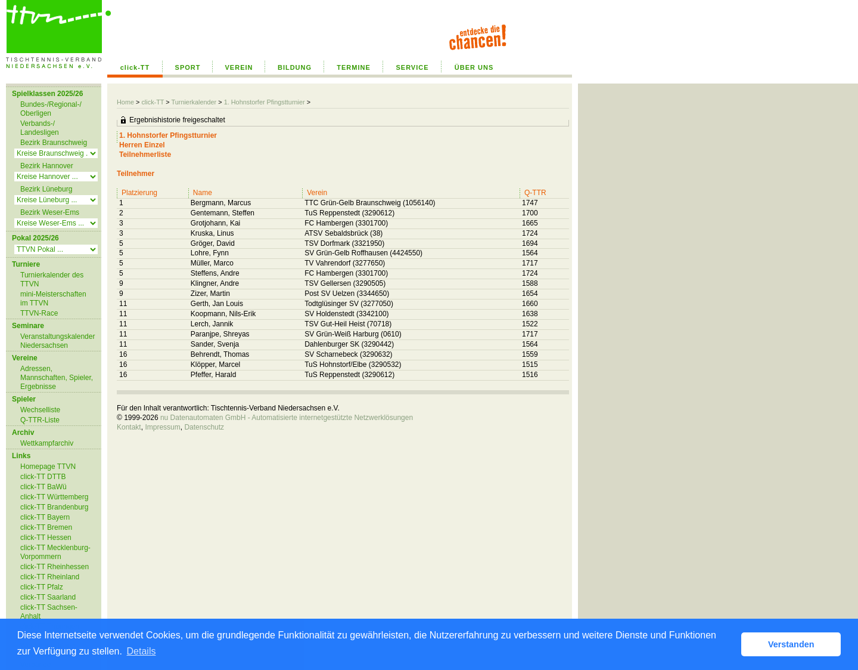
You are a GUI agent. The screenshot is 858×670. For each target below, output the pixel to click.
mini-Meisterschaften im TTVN (53, 298)
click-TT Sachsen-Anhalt (48, 611)
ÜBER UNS (474, 67)
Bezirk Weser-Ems (49, 212)
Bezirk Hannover (46, 166)
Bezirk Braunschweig (53, 142)
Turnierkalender (193, 102)
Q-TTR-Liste (40, 420)
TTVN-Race (39, 313)
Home (125, 102)
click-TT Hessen (46, 537)
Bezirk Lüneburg (46, 189)
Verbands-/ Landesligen (39, 128)
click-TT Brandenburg (54, 507)
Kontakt (129, 427)
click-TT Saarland (48, 597)
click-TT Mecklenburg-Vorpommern (55, 552)
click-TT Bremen (46, 527)
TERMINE (354, 67)
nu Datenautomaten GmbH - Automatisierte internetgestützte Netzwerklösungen (286, 417)
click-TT (135, 67)
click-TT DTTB (43, 477)
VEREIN (239, 67)
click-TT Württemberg (54, 497)
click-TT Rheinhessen (54, 567)
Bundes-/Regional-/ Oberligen (51, 109)
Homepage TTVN (48, 466)
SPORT (188, 67)
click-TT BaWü (43, 487)
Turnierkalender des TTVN (51, 279)
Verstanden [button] (791, 644)
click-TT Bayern (45, 517)
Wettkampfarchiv (46, 443)
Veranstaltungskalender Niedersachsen (57, 341)
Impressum (162, 427)
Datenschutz (204, 427)
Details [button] (141, 651)
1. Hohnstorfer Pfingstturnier (264, 102)
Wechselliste (40, 410)
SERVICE (412, 67)
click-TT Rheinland (49, 577)
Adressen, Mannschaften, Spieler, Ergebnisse (56, 378)
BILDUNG (295, 67)
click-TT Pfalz (41, 587)
